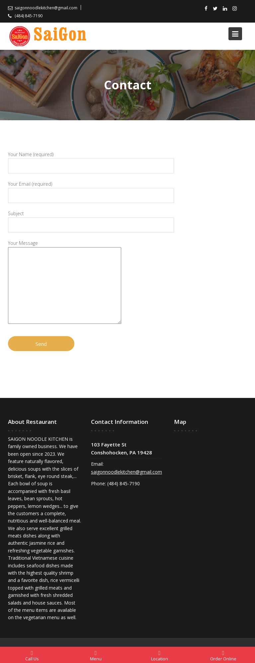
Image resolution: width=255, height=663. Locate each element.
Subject (91, 219)
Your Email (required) (91, 190)
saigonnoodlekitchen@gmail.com (126, 472)
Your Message (64, 282)
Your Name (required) (91, 160)
